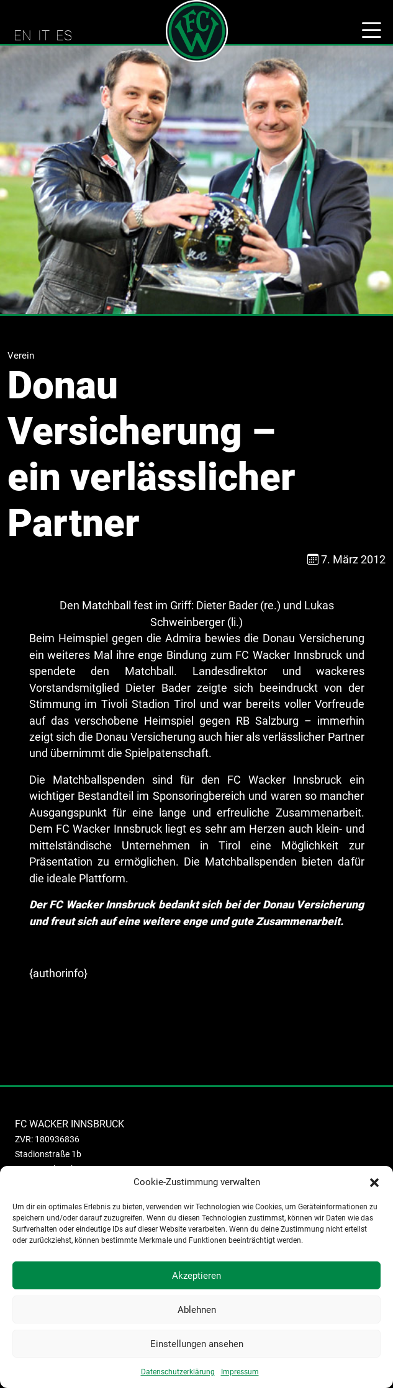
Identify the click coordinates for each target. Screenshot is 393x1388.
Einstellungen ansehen (196, 1344)
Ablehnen (197, 1309)
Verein (20, 355)
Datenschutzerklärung (178, 1372)
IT (44, 35)
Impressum (240, 1372)
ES (64, 35)
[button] (374, 1182)
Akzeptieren (196, 1275)
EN (23, 35)
